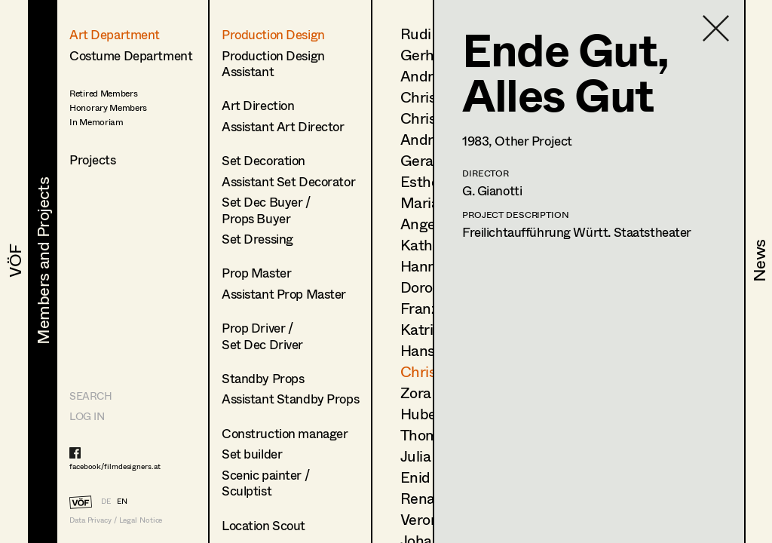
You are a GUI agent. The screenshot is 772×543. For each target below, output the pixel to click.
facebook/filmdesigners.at (115, 466)
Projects (92, 159)
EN (122, 501)
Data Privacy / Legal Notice (115, 520)
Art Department (114, 34)
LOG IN (86, 416)
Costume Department (130, 55)
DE (106, 501)
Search (90, 395)
